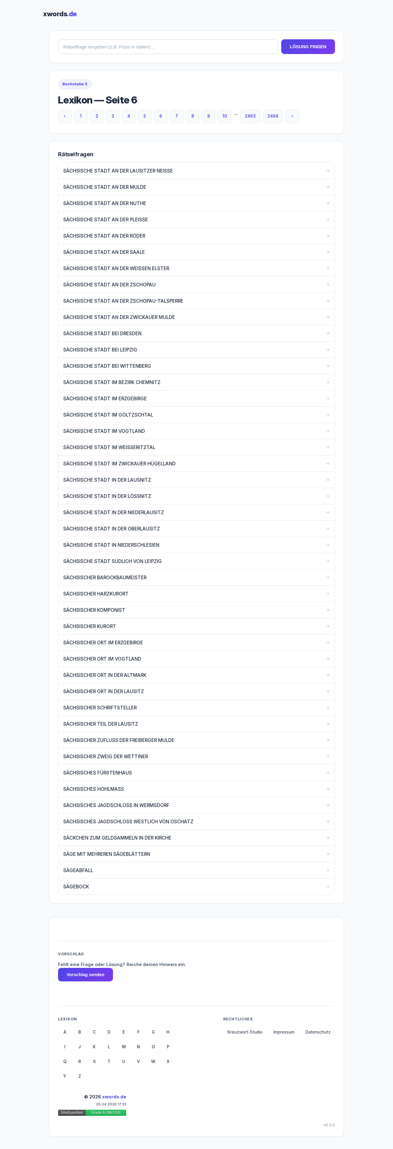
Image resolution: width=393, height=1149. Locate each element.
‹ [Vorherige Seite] (65, 116)
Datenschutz (318, 1032)
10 (224, 116)
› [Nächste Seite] (292, 116)
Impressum (284, 1032)
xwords (60, 14)
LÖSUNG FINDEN (308, 46)
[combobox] (168, 46)
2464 (272, 116)
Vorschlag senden (85, 974)
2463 (250, 116)
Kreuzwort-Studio (245, 1032)
